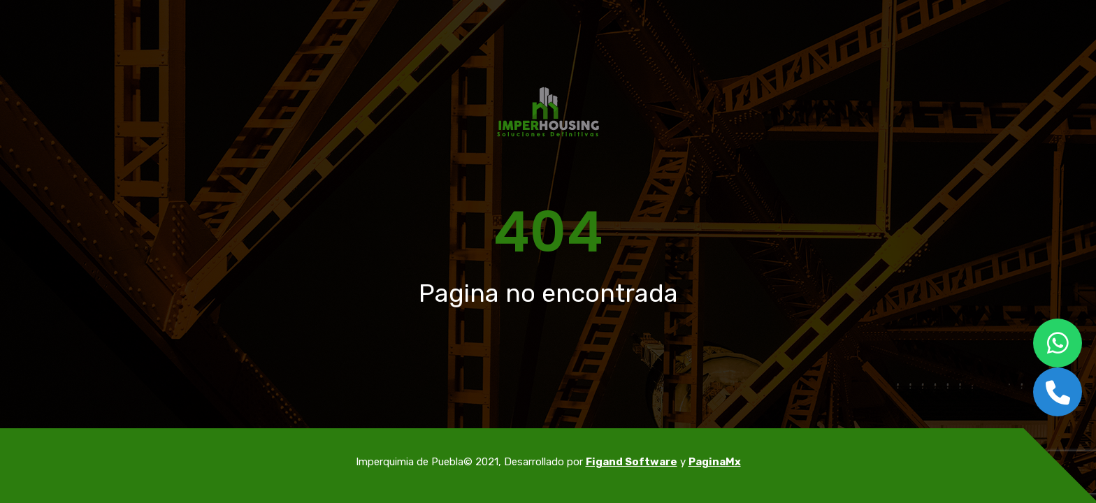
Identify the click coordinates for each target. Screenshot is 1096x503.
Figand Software (631, 461)
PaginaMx (714, 461)
